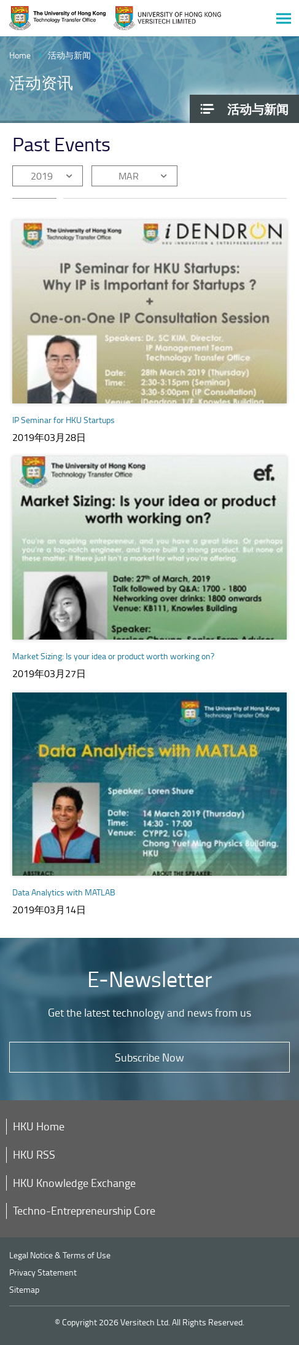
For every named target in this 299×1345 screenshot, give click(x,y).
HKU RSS (34, 1154)
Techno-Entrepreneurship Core (84, 1210)
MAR (128, 176)
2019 (42, 176)
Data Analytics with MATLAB (63, 892)
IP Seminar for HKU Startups (63, 420)
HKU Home (38, 1126)
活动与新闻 (69, 55)
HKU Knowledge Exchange (74, 1182)
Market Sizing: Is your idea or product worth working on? (113, 656)
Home (20, 55)
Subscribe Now (149, 1057)
